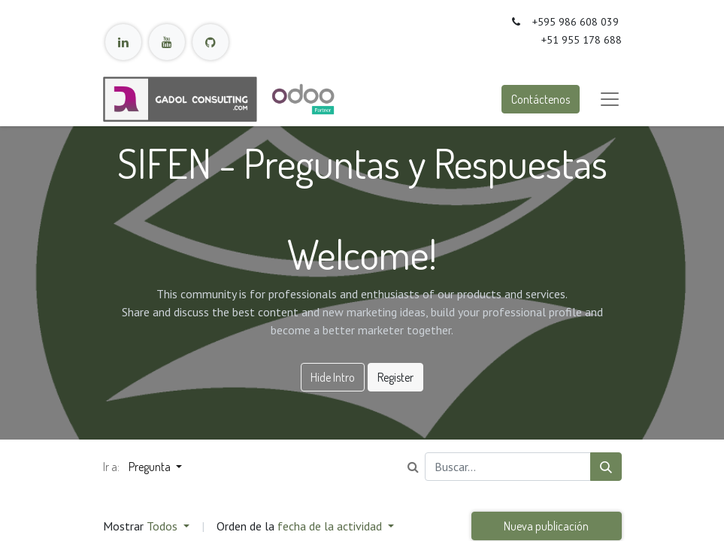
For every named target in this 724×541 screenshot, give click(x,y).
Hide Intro (333, 377)
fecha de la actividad (331, 525)
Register (395, 377)
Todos (163, 525)
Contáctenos (540, 99)
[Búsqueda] (606, 466)
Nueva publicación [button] (546, 525)
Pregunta (151, 466)
